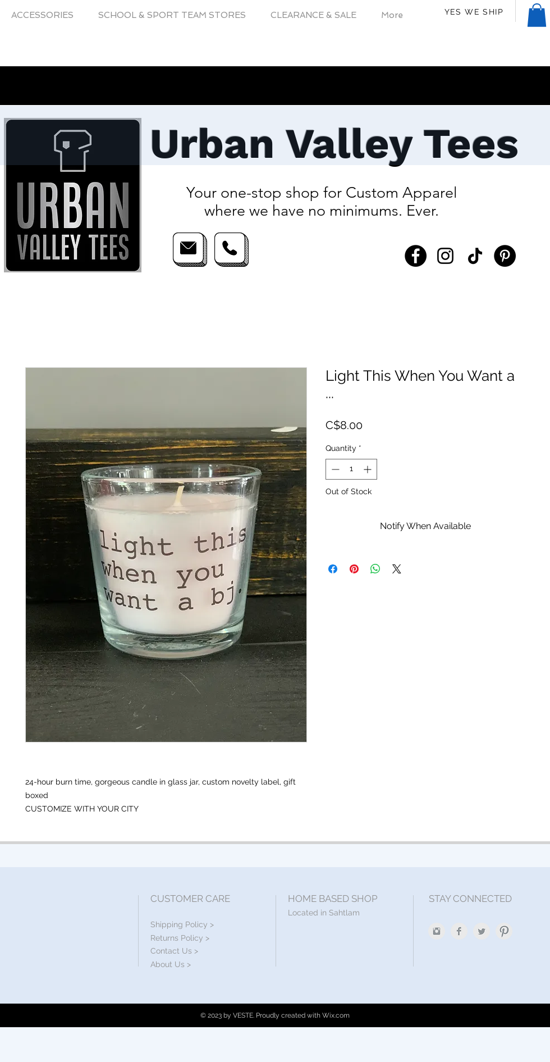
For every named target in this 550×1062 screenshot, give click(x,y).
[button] (537, 15)
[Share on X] (397, 569)
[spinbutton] (351, 469)
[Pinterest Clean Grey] (504, 931)
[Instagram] (445, 256)
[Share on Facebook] (333, 569)
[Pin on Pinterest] (354, 569)
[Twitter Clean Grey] (481, 931)
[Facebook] (416, 256)
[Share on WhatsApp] (375, 569)
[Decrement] (334, 469)
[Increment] (368, 469)
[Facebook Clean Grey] (459, 931)
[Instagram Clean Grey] (436, 931)
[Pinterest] (505, 256)
